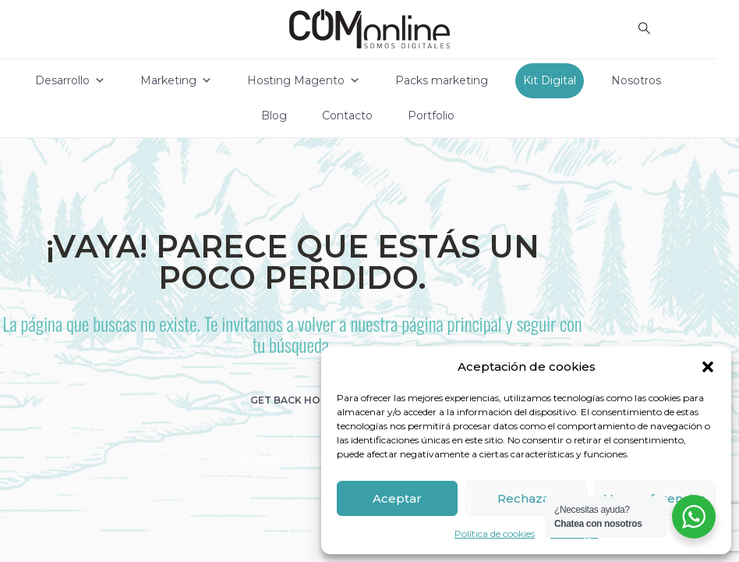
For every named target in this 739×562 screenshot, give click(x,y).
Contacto (347, 115)
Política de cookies (494, 533)
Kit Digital (549, 80)
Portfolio (431, 115)
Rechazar (526, 498)
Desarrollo (70, 80)
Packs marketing (441, 80)
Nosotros (636, 80)
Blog (274, 115)
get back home (292, 400)
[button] (708, 367)
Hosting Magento (303, 80)
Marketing (176, 80)
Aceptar (397, 498)
